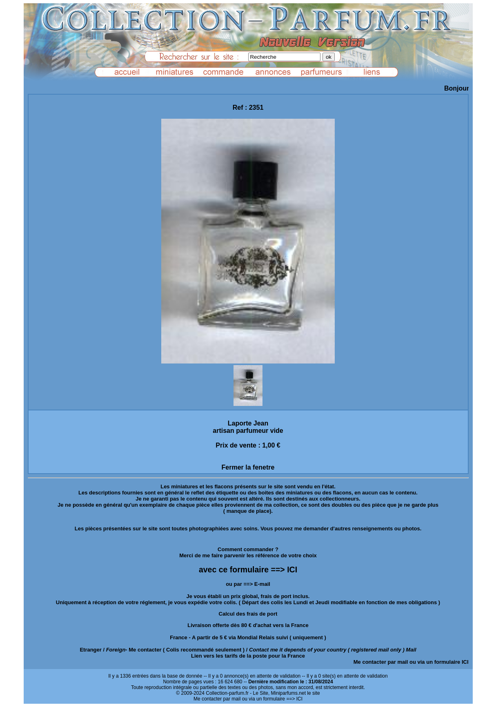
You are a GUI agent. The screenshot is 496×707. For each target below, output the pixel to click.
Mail (411, 650)
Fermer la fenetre (248, 467)
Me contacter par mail (381, 662)
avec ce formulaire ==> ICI (248, 569)
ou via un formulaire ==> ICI (272, 699)
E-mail (262, 584)
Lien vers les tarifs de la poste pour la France (248, 656)
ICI (465, 662)
